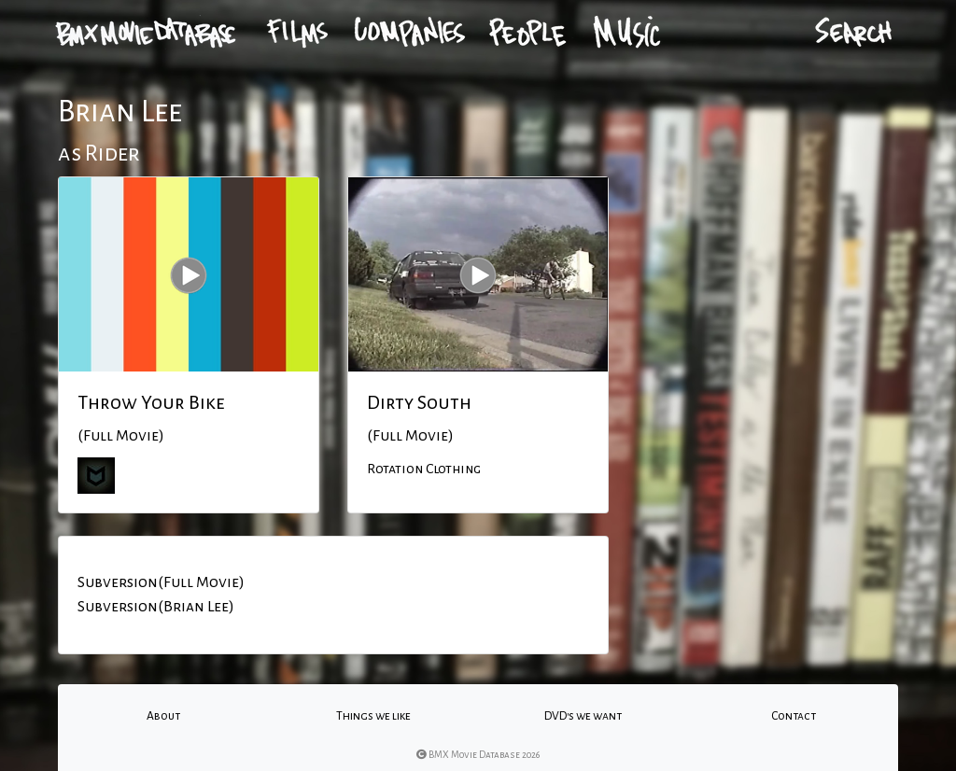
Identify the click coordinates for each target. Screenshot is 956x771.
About (163, 715)
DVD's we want (583, 715)
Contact (793, 715)
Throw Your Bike (151, 402)
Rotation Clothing (424, 468)
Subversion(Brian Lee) (155, 606)
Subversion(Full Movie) (161, 582)
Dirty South (419, 402)
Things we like (373, 715)
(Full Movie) (120, 436)
